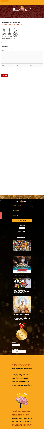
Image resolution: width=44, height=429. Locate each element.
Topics (27, 13)
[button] (24, 17)
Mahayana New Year (17, 253)
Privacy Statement (15, 210)
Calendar (7, 13)
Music (11, 13)
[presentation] (10, 71)
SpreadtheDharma (19, 414)
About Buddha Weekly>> (27, 365)
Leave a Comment (4, 24)
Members (38, 13)
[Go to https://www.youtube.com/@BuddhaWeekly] (24, 228)
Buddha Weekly (19, 375)
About (32, 13)
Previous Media (3, 42)
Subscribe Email (15, 215)
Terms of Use (14, 213)
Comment (3, 50)
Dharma (22, 13)
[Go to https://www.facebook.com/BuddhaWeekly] (20, 228)
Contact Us (14, 207)
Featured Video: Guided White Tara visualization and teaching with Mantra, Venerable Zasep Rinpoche (21, 291)
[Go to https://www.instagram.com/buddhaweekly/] (22, 228)
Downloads (16, 13)
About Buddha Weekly (16, 205)
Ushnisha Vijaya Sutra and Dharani (20, 275)
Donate (21, 16)
